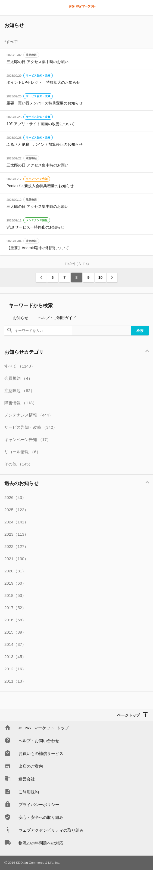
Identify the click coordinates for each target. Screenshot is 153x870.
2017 (15, 607)
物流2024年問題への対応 (40, 843)
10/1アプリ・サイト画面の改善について (41, 124)
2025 (16, 509)
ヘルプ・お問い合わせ (38, 740)
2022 (16, 546)
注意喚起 (31, 54)
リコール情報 (22, 451)
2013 (15, 656)
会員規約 (18, 378)
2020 (15, 571)
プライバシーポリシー (38, 804)
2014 (15, 644)
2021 (16, 558)
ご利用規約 (28, 791)
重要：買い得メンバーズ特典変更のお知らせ (45, 103)
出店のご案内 (30, 766)
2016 (15, 620)
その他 (18, 464)
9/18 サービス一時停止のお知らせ (35, 227)
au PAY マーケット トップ (43, 728)
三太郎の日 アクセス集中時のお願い (37, 62)
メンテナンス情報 (37, 220)
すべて (19, 366)
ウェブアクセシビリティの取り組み (51, 830)
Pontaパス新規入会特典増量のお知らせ (40, 186)
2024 (16, 522)
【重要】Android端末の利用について (38, 248)
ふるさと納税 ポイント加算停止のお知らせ (45, 144)
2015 (15, 632)
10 (100, 277)
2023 (16, 534)
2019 (15, 583)
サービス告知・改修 (38, 75)
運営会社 (26, 779)
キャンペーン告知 (37, 178)
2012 (15, 669)
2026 (15, 497)
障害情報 (20, 402)
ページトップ (128, 715)
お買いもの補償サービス (40, 753)
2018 (15, 595)
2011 (15, 681)
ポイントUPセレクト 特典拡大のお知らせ (43, 82)
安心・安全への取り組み (40, 817)
